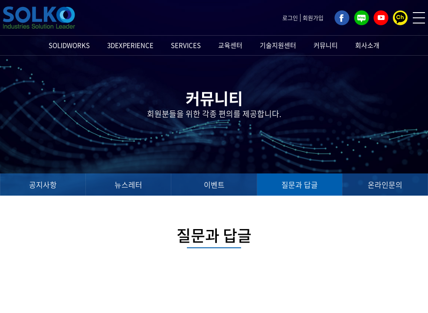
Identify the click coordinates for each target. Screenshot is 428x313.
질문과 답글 (299, 184)
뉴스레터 (128, 184)
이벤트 (214, 184)
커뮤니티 (326, 45)
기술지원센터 (278, 45)
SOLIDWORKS (69, 45)
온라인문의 (385, 184)
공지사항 (43, 184)
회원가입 (313, 17)
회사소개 (367, 45)
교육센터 (230, 45)
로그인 (290, 17)
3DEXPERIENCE (130, 45)
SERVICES (186, 45)
